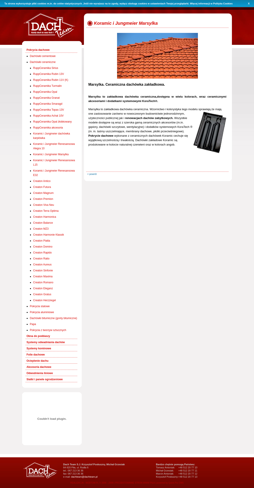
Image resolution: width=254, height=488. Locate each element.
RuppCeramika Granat (46, 97)
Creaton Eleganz (43, 288)
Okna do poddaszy (38, 336)
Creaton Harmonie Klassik (48, 234)
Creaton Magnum (43, 193)
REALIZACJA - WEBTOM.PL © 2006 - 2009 (91, 483)
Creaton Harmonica (44, 216)
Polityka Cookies (223, 3)
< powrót (92, 174)
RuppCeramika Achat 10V (48, 115)
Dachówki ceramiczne (43, 62)
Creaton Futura (42, 187)
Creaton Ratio (41, 258)
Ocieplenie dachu (37, 360)
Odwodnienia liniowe (40, 373)
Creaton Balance (43, 222)
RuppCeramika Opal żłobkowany (52, 121)
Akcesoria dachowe (39, 367)
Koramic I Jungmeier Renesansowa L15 (54, 162)
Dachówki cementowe (43, 56)
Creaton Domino (42, 246)
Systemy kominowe (39, 348)
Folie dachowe (36, 354)
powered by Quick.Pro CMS (170, 483)
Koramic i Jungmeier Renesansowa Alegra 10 (54, 146)
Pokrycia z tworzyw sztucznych (48, 330)
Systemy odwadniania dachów (46, 342)
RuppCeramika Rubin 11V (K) (50, 79)
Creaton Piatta (41, 240)
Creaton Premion (43, 198)
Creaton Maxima (43, 276)
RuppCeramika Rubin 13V (48, 74)
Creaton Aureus (42, 264)
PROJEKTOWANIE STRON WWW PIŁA (135, 483)
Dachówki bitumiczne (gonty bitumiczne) (53, 318)
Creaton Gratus (42, 294)
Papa (33, 324)
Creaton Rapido (42, 252)
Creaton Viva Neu (43, 204)
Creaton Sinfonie (43, 270)
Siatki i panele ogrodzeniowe (45, 379)
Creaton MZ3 (41, 228)
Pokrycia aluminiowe (42, 312)
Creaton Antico (42, 181)
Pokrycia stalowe (40, 306)
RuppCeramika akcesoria (48, 127)
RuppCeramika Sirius (45, 68)
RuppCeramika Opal (45, 91)
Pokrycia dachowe (38, 49)
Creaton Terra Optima (46, 210)
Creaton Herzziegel (44, 300)
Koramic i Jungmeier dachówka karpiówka (51, 136)
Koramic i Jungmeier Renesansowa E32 (54, 173)
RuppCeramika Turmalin (47, 85)
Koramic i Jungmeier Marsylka (51, 154)
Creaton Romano (43, 282)
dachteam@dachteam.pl (84, 476)
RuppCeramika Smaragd (47, 103)
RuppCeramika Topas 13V (48, 109)
